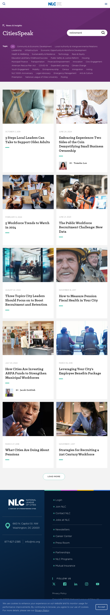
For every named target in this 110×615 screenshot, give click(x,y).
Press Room (63, 542)
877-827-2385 (12, 541)
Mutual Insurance (65, 565)
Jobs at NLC (63, 519)
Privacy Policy (42, 610)
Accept (101, 607)
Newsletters (63, 529)
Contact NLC (63, 513)
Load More (54, 476)
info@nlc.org (32, 541)
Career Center (64, 536)
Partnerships (63, 552)
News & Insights (12, 25)
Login (59, 500)
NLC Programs (64, 559)
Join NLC (61, 506)
